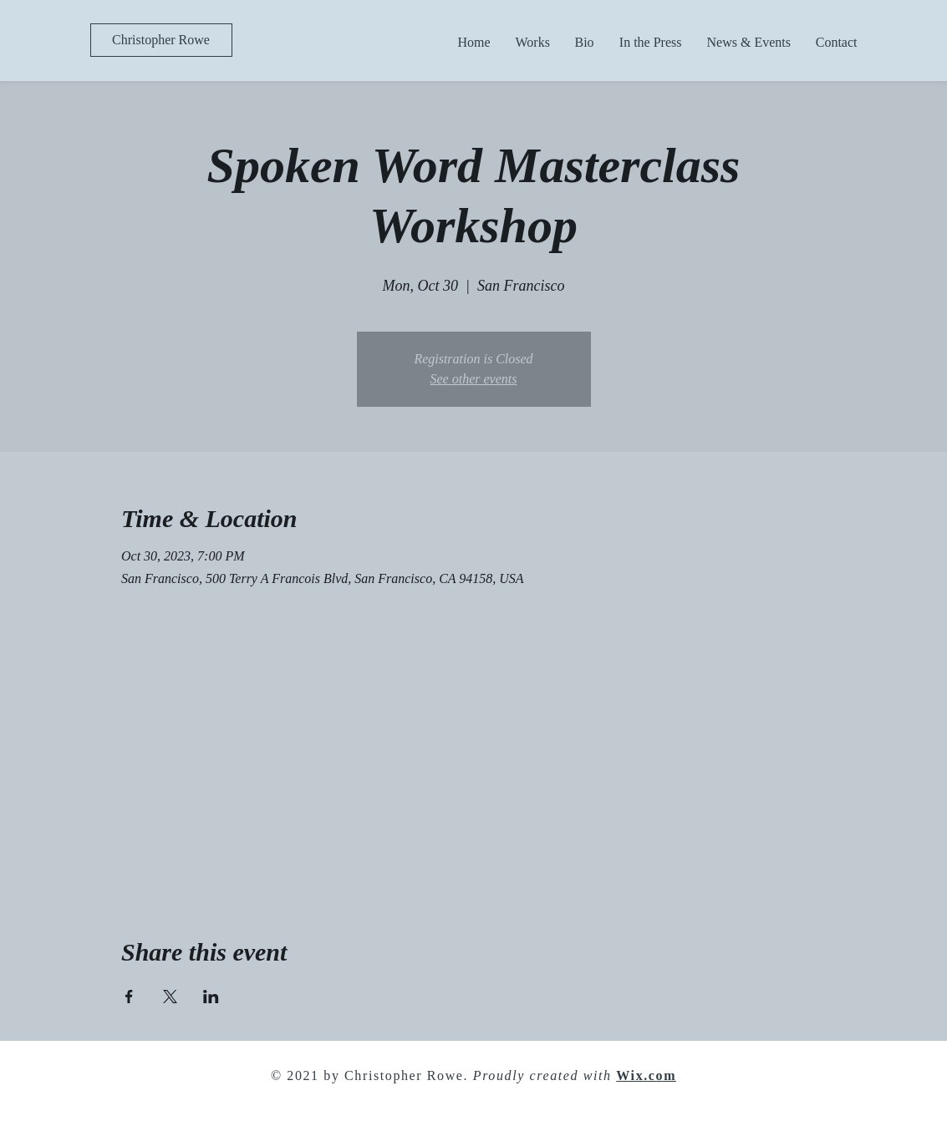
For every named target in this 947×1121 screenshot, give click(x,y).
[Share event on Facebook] (129, 996)
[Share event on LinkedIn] (211, 996)
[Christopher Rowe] (161, 40)
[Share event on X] (170, 996)
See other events (473, 379)
